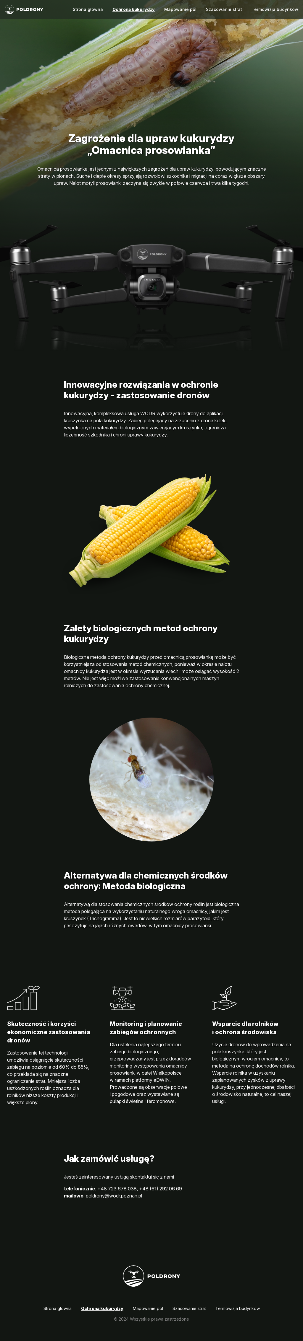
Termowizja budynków (275, 9)
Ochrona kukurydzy (133, 9)
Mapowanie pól (180, 9)
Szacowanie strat (224, 9)
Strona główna (88, 9)
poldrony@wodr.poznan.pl (114, 1196)
